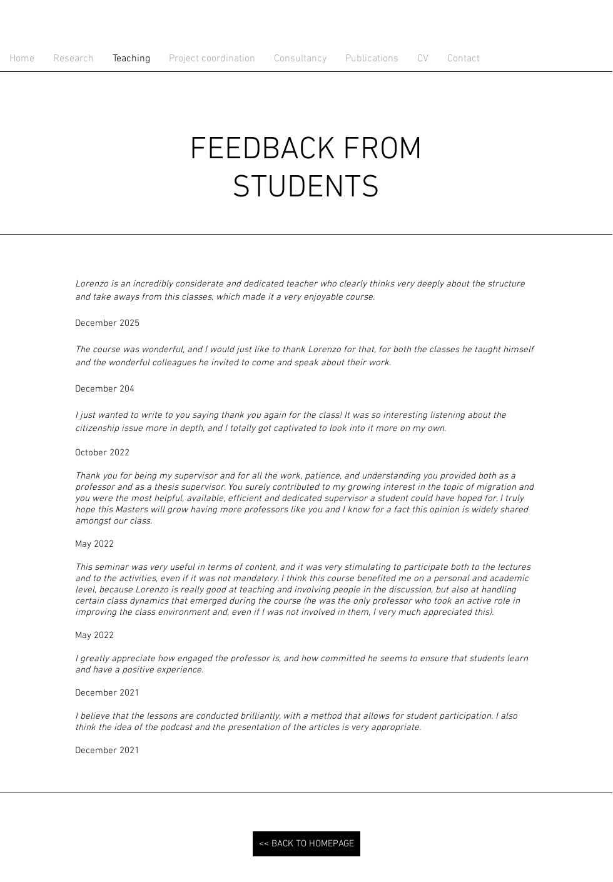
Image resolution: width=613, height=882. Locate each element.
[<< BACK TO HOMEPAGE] (306, 844)
